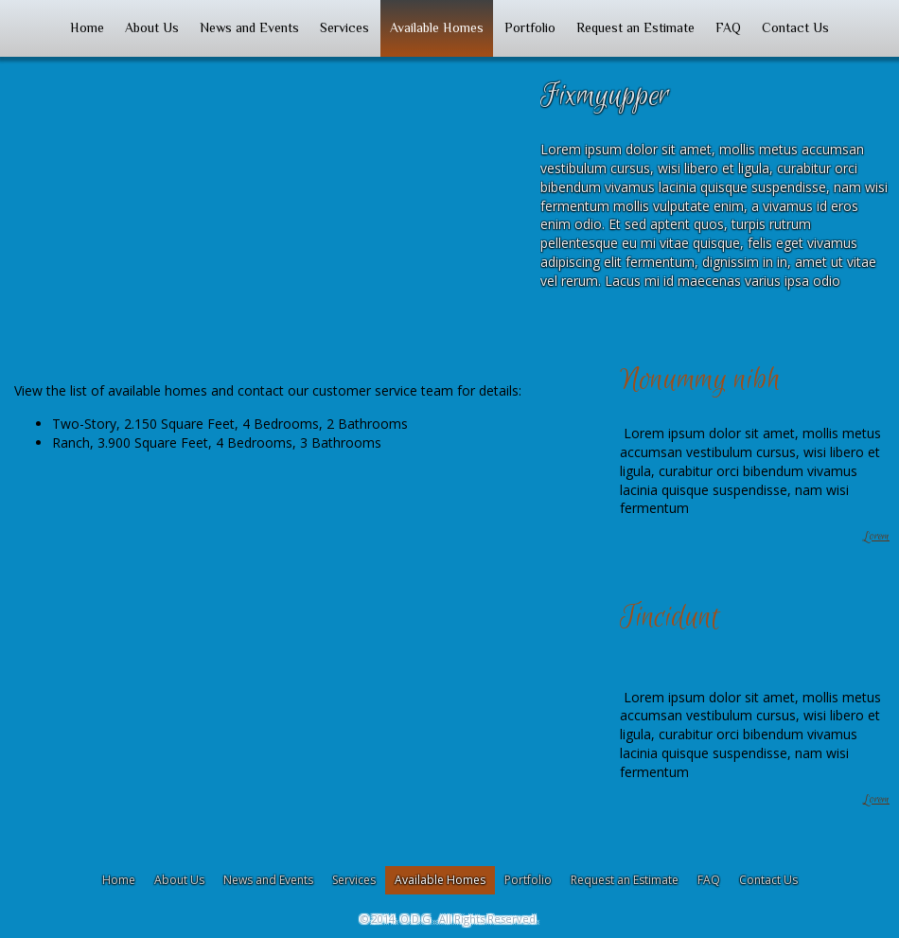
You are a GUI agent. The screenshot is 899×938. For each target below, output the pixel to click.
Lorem (876, 536)
